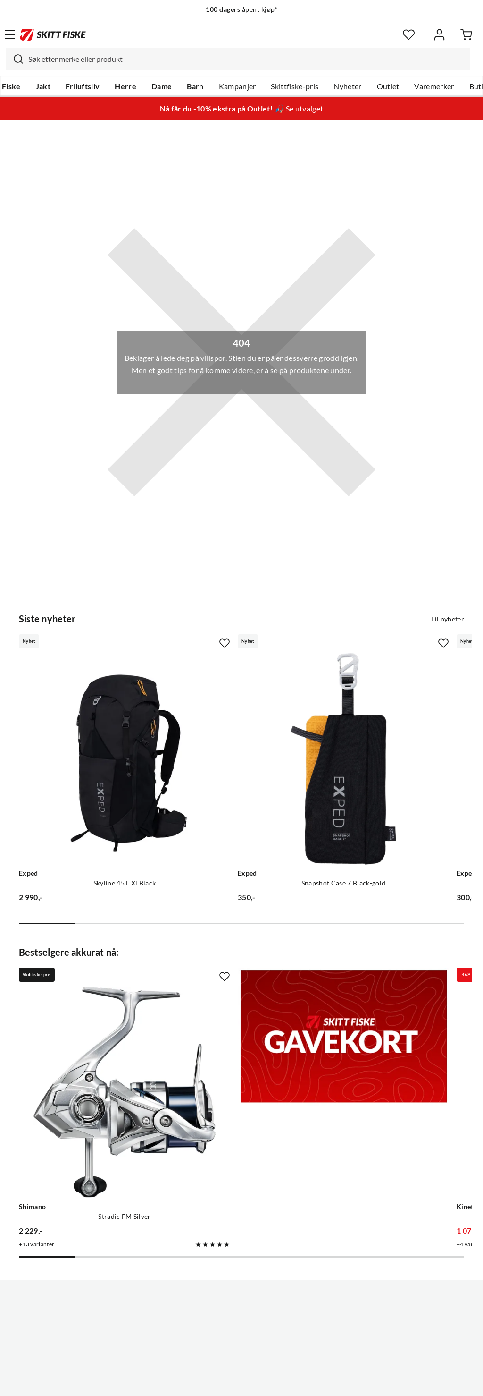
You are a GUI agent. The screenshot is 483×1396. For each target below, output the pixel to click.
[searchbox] (247, 59)
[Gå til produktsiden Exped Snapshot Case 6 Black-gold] (376, 722)
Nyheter (347, 86)
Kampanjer (237, 86)
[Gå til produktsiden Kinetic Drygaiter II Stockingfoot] (376, 981)
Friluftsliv (83, 86)
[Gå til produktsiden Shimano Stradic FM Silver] (87, 981)
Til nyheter (447, 619)
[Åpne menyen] (10, 34)
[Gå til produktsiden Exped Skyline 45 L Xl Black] (87, 722)
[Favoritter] (409, 35)
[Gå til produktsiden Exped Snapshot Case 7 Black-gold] (232, 722)
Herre (125, 86)
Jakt (43, 86)
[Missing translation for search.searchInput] (15, 59)
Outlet (388, 86)
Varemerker (434, 86)
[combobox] (238, 59)
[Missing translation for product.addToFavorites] (150, 643)
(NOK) (241, 1353)
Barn (195, 86)
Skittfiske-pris (294, 86)
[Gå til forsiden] (53, 34)
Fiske (11, 86)
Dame (161, 86)
